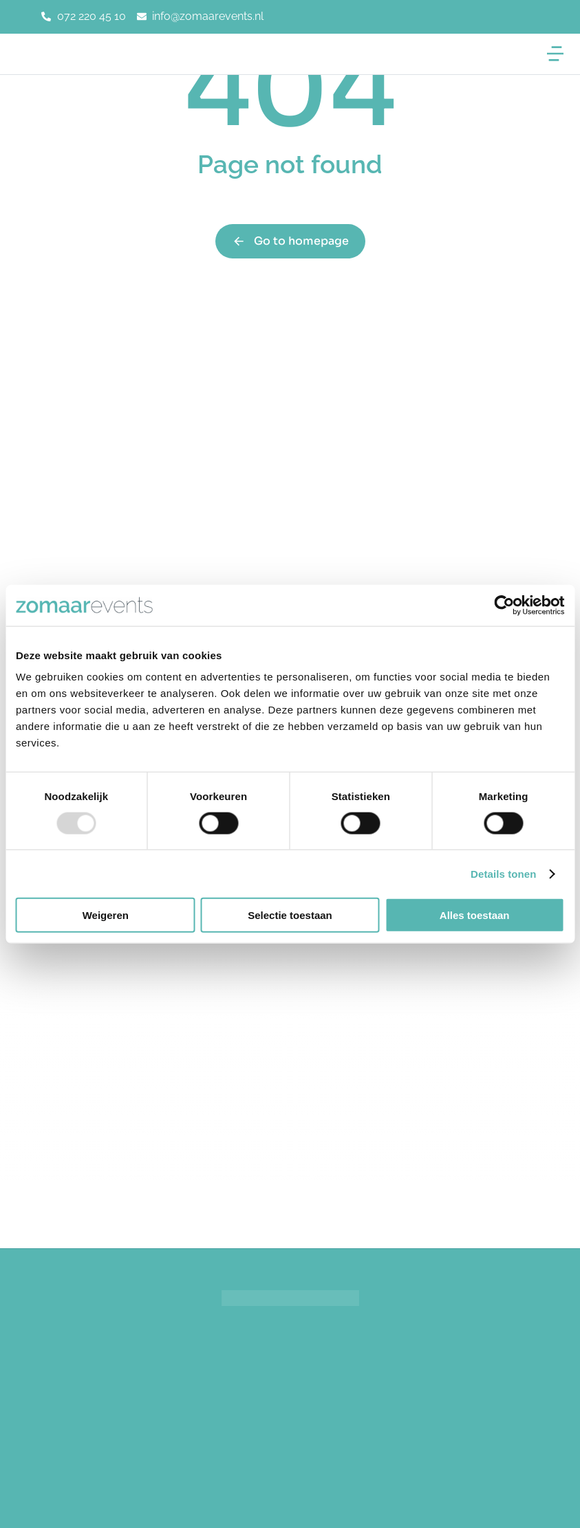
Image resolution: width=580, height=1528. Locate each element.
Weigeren (106, 915)
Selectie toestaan (290, 915)
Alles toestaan (475, 915)
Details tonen (503, 873)
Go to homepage (290, 241)
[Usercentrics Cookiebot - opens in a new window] (504, 605)
